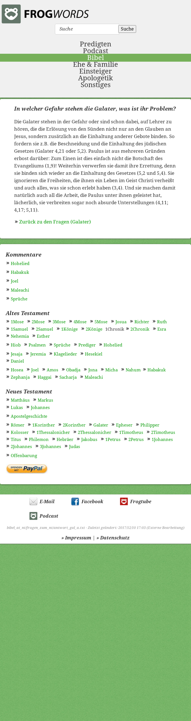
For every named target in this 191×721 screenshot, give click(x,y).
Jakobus (89, 439)
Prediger (87, 345)
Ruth (162, 321)
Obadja (73, 370)
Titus (16, 439)
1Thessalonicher (53, 432)
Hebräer (65, 439)
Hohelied (20, 263)
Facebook (92, 501)
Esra (161, 329)
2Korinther (74, 425)
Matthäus (20, 400)
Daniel (17, 361)
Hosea (17, 370)
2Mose (38, 321)
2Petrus (136, 439)
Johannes (40, 407)
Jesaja (16, 354)
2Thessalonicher (94, 432)
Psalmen (37, 345)
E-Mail (47, 501)
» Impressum (76, 538)
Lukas (17, 407)
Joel (14, 281)
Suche (127, 29)
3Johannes (50, 446)
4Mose (80, 321)
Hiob (16, 345)
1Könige (69, 329)
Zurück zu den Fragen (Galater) (55, 222)
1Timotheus (131, 432)
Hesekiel (93, 354)
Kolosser (20, 432)
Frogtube (140, 501)
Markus (45, 400)
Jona (92, 370)
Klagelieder (65, 354)
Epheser (124, 425)
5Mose (101, 321)
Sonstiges (96, 85)
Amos (52, 370)
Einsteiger (95, 71)
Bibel (95, 58)
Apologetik (95, 78)
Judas (74, 446)
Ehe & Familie (95, 64)
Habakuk (20, 272)
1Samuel (19, 329)
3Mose (59, 321)
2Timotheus (163, 432)
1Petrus (113, 439)
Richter (141, 321)
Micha (111, 370)
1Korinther (43, 425)
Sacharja (68, 377)
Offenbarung (24, 455)
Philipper (149, 425)
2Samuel (44, 329)
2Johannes (21, 446)
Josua (120, 321)
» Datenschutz (113, 538)
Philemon (39, 439)
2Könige (94, 329)
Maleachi (20, 290)
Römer (17, 425)
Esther (43, 336)
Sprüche (19, 299)
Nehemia (20, 336)
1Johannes (162, 439)
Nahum (133, 370)
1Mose (17, 321)
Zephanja (20, 377)
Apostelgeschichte (29, 416)
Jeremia (38, 354)
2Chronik (139, 329)
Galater (100, 425)
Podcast (95, 51)
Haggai (44, 377)
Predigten (95, 44)
